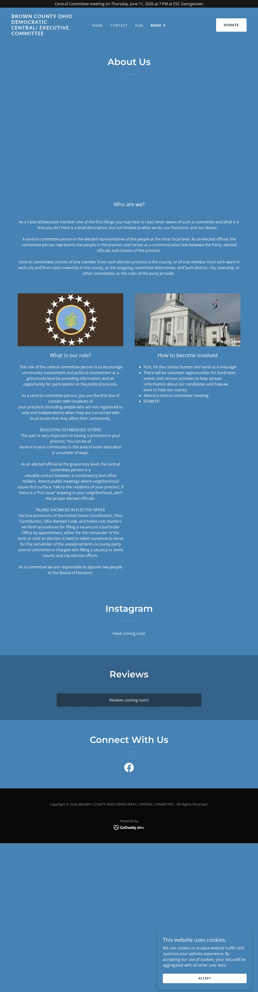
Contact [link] (119, 25)
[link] (42, 33)
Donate (231, 25)
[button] (158, 25)
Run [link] (139, 25)
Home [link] (97, 25)
